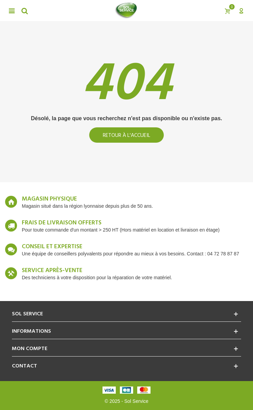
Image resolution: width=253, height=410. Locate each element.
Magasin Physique (49, 199)
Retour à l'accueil (126, 135)
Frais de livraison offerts (61, 223)
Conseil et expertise (52, 246)
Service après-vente (52, 270)
